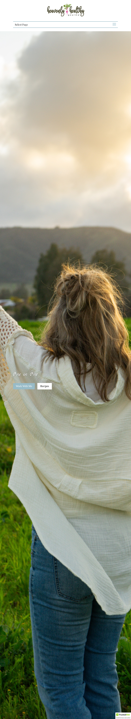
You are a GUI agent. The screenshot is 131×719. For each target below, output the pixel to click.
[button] (123, 716)
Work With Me (24, 386)
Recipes (44, 386)
